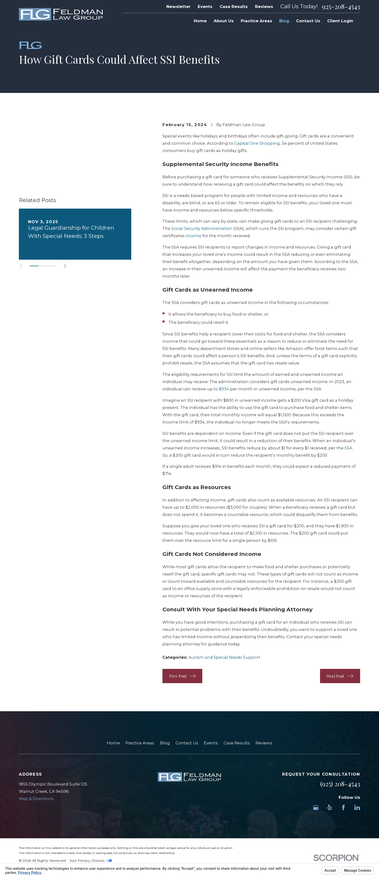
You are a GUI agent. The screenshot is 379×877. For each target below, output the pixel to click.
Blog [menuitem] (284, 20)
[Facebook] (343, 807)
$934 (224, 388)
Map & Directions (36, 798)
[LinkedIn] (357, 807)
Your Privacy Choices (90, 860)
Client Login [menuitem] (340, 20)
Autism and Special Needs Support (224, 657)
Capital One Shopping (257, 143)
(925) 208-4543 (340, 783)
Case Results (234, 6)
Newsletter (178, 6)
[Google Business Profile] (316, 807)
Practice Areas (139, 743)
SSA (348, 448)
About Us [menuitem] (224, 20)
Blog (165, 743)
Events (205, 6)
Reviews (264, 6)
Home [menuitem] (200, 20)
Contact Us (186, 743)
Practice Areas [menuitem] (256, 20)
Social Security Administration (201, 228)
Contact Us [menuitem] (308, 20)
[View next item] (65, 214)
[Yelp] (329, 807)
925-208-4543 (341, 6)
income (193, 235)
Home (113, 743)
